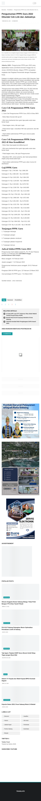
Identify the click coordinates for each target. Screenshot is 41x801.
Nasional (10, 300)
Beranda (4, 9)
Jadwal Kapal (7, 724)
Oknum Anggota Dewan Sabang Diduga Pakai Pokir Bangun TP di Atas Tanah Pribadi (19, 603)
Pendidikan (10, 9)
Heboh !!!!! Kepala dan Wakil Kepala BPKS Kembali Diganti (18, 680)
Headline (6, 597)
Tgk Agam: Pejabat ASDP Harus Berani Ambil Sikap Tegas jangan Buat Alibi (18, 654)
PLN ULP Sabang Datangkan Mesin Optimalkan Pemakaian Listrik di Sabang (17, 628)
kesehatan (26, 729)
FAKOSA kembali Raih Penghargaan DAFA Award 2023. (21, 322)
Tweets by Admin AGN (9, 744)
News (5, 674)
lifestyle (6, 733)
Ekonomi (6, 716)
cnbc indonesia (17, 281)
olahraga (7, 699)
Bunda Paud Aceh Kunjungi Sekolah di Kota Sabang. (19, 318)
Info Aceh (7, 623)
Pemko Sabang (8, 729)
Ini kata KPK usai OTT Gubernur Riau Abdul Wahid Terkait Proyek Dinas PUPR (21, 314)
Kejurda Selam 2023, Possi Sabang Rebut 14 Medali (18, 704)
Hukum (6, 720)
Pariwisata (26, 724)
